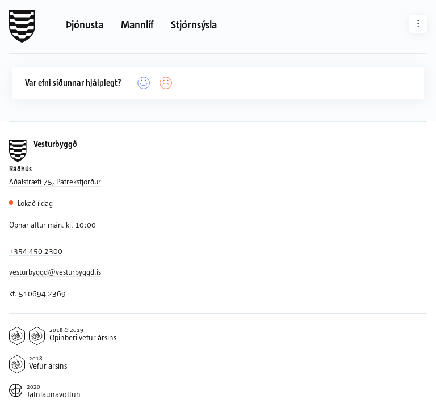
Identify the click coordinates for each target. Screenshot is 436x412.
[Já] (144, 83)
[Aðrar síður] (418, 23)
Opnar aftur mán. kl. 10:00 (52, 224)
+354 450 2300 (35, 250)
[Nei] (166, 83)
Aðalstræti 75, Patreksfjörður (55, 181)
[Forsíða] (22, 26)
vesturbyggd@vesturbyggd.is (55, 271)
